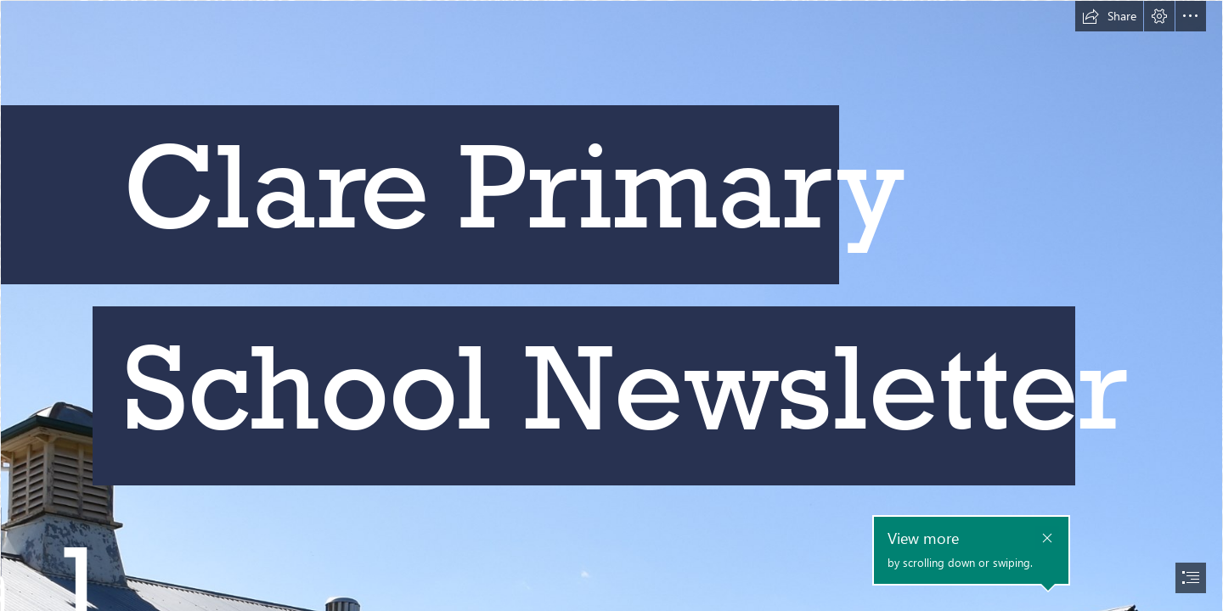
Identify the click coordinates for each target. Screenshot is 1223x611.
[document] (611, 305)
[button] (1109, 16)
